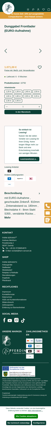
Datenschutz (7, 297)
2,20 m (36, 96)
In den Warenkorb (23, 112)
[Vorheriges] (5, 51)
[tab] (22, 205)
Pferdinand (6, 280)
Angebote (6, 278)
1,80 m (18, 96)
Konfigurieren (39, 423)
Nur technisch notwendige (19, 423)
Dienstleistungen (8, 275)
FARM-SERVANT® (9, 262)
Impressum (6, 292)
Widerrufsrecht (8, 302)
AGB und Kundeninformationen (14, 300)
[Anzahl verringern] (6, 106)
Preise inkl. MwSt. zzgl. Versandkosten (19, 70)
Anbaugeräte (7, 265)
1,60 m (8, 96)
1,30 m (18, 91)
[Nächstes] (40, 51)
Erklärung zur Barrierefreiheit (13, 307)
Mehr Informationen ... (35, 410)
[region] (23, 51)
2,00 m (27, 96)
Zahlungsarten (7, 305)
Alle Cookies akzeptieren (26, 416)
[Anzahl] (23, 106)
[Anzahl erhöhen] (39, 106)
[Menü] (28, 9)
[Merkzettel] (43, 9)
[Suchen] (33, 9)
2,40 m (18, 101)
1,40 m (27, 91)
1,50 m (36, 91)
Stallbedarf (6, 267)
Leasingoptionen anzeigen (29, 159)
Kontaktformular (8, 294)
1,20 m (8, 91)
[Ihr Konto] (38, 9)
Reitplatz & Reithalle (10, 273)
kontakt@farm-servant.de (21, 251)
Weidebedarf (7, 270)
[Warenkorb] (48, 9)
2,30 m (8, 101)
